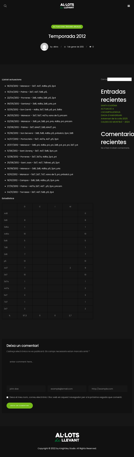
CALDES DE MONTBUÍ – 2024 (115, 121)
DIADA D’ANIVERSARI (111, 115)
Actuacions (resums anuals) (67, 27)
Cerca (104, 79)
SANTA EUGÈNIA (109, 105)
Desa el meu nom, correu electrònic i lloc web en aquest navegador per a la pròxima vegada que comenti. (66, 397)
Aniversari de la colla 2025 (114, 118)
